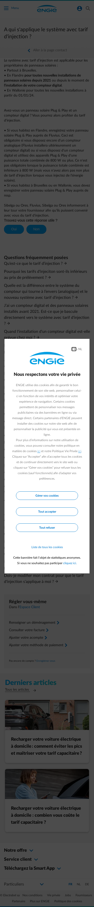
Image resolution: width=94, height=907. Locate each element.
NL (80, 349)
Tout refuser (47, 527)
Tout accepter (47, 511)
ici (38, 451)
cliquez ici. (70, 563)
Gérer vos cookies (47, 495)
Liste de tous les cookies (47, 547)
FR (74, 349)
